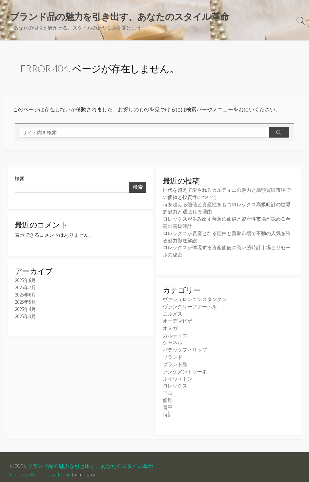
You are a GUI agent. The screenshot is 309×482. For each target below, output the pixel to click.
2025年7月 (25, 288)
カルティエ (175, 332)
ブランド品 (175, 359)
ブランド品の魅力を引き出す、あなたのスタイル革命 (90, 459)
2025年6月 (25, 295)
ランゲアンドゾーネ (185, 366)
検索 (20, 178)
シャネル (172, 339)
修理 (168, 394)
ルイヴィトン (177, 373)
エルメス (172, 311)
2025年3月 (25, 315)
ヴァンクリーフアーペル (190, 304)
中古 (168, 387)
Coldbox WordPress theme (40, 468)
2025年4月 (25, 308)
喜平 (168, 401)
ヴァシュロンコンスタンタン (195, 297)
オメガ (170, 324)
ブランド (172, 352)
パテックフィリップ (185, 345)
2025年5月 (25, 301)
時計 (168, 408)
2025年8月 (25, 281)
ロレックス (175, 380)
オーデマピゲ (177, 318)
